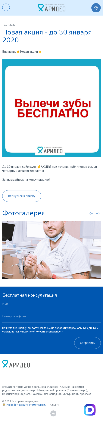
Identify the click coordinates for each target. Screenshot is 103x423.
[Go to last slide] (91, 213)
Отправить (87, 343)
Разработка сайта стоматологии (26, 404)
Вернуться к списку (21, 196)
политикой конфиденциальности (42, 331)
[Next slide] (98, 213)
